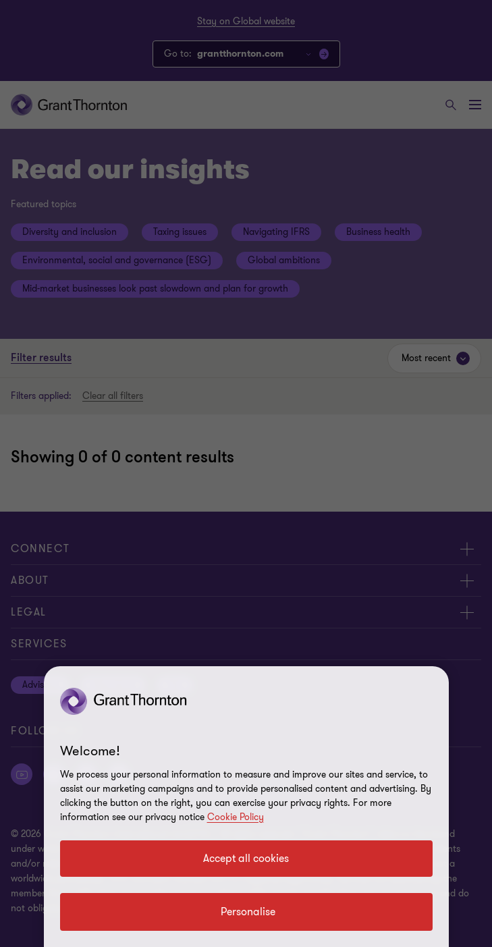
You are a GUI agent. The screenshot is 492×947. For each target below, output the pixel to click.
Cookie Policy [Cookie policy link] (235, 817)
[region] (246, 806)
